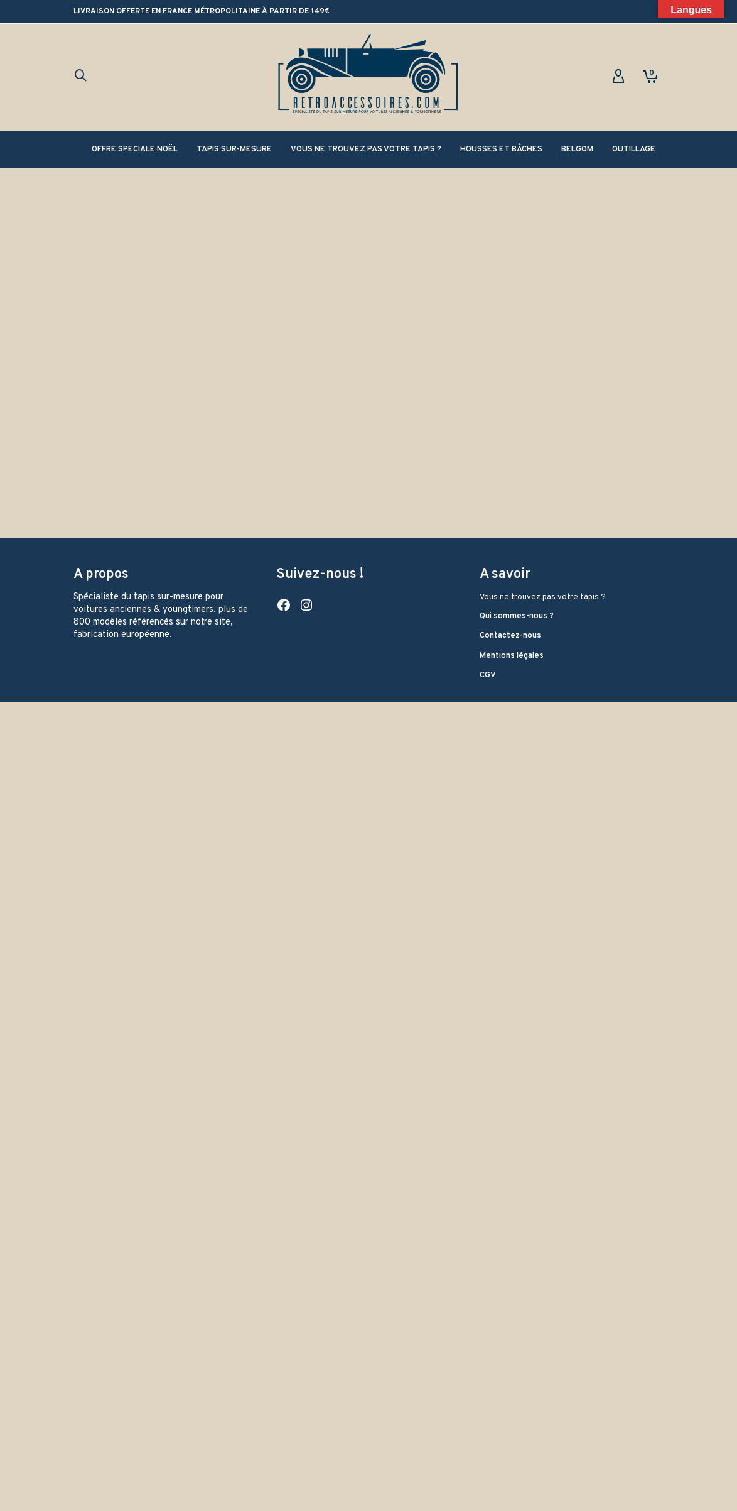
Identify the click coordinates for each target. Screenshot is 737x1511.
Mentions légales (512, 1464)
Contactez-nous (510, 1445)
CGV (488, 1485)
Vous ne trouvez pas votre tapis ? (543, 1407)
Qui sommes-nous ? (517, 1425)
